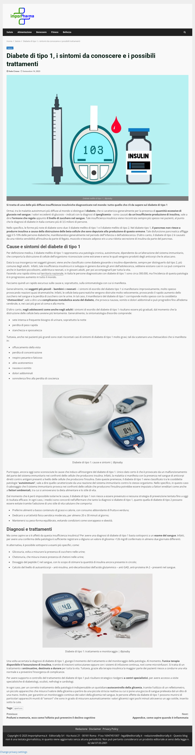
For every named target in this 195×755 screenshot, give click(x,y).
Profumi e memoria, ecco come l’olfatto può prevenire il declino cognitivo (52, 715)
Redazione (81, 729)
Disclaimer (95, 729)
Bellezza (67, 32)
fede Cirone (14, 71)
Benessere (41, 32)
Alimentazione (25, 32)
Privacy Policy (110, 729)
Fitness (54, 32)
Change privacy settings (13, 752)
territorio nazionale (52, 273)
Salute (10, 32)
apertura (18, 708)
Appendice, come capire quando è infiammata (143, 715)
